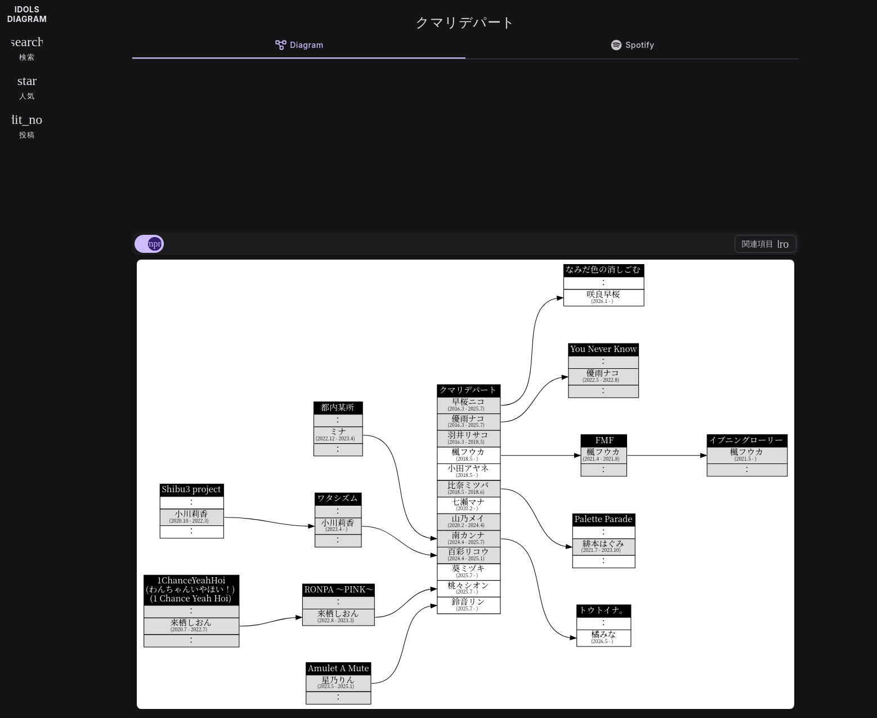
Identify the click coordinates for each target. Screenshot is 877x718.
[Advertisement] (465, 143)
